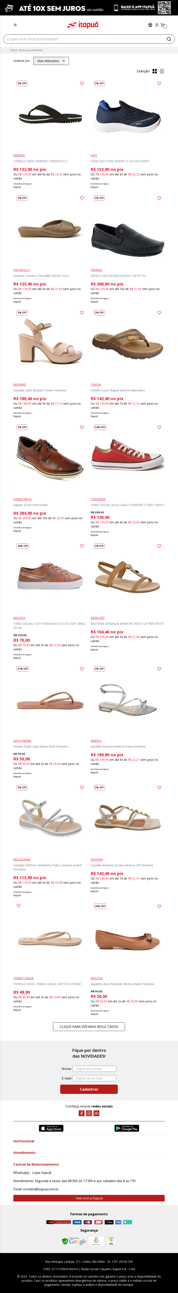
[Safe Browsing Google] (74, 1241)
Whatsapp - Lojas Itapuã (32, 1172)
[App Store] (51, 1128)
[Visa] (77, 1222)
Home (13, 50)
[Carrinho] (163, 25)
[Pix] (127, 1222)
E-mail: (67, 1078)
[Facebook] (81, 1113)
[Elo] (109, 1222)
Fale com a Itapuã (89, 1198)
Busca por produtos (31, 50)
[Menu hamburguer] (15, 25)
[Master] (87, 1222)
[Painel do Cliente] (157, 25)
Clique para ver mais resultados (89, 1026)
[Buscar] (168, 38)
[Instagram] (89, 1113)
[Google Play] (126, 1128)
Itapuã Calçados (83, 25)
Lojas (150, 25)
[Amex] (118, 1222)
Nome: (67, 1068)
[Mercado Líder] (96, 1241)
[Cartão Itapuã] (58, 1222)
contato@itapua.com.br (41, 1189)
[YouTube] (96, 1113)
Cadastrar (89, 1089)
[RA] (111, 1241)
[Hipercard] (98, 1222)
